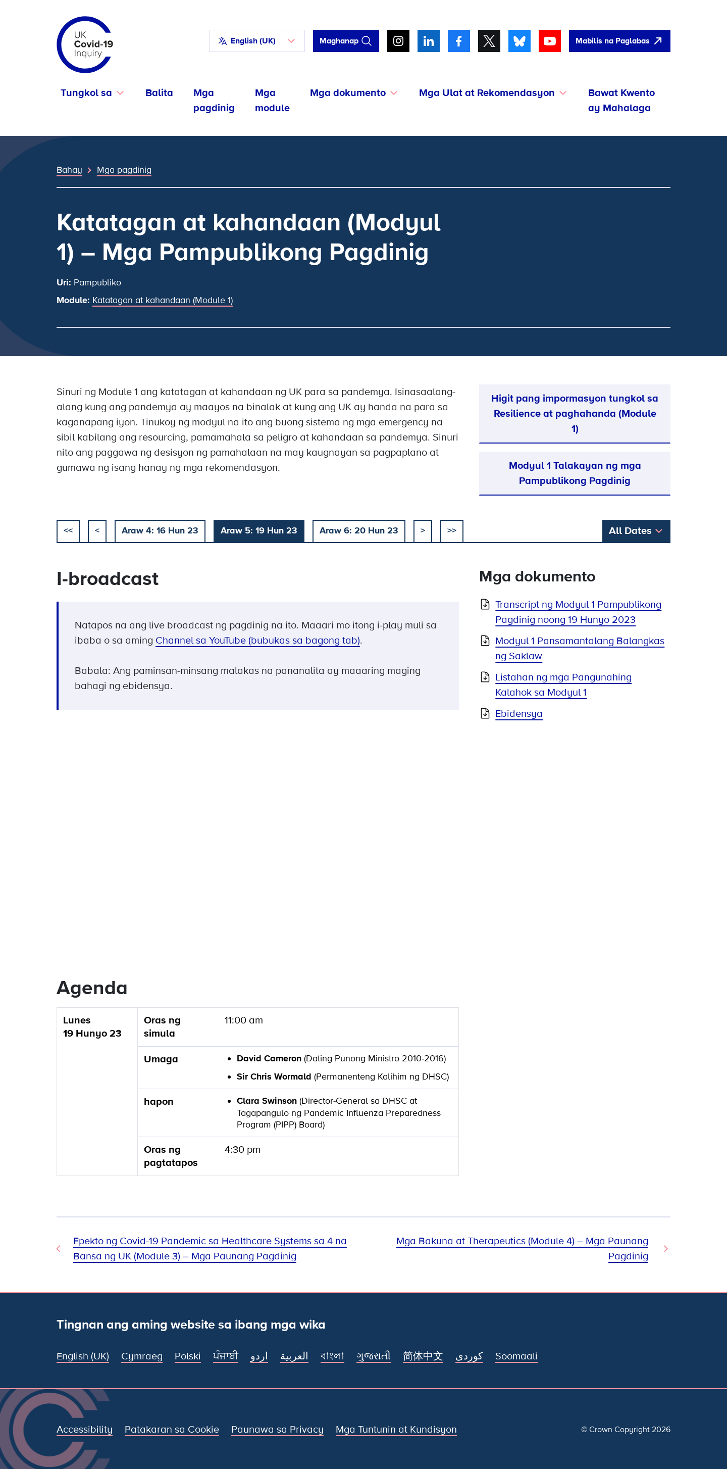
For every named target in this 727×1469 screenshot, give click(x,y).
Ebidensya (519, 714)
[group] (258, 1095)
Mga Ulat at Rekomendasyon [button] (487, 93)
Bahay (69, 169)
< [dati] (97, 530)
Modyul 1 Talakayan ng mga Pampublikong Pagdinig (575, 473)
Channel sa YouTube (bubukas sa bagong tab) (257, 640)
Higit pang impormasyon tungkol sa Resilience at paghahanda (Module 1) (574, 414)
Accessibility (85, 1430)
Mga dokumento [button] (348, 93)
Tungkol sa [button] (86, 93)
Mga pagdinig (214, 100)
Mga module (272, 100)
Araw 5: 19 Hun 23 (259, 530)
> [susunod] (423, 530)
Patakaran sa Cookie (172, 1430)
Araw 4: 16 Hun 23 (160, 530)
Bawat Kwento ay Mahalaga (621, 100)
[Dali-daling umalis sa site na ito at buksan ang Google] (619, 41)
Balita (159, 93)
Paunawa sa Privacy (277, 1430)
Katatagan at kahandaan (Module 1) (162, 300)
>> (451, 530)
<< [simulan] (68, 530)
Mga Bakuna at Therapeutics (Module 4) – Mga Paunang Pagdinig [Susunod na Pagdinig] (522, 1248)
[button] (257, 41)
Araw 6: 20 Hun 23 (359, 530)
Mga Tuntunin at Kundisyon (396, 1430)
